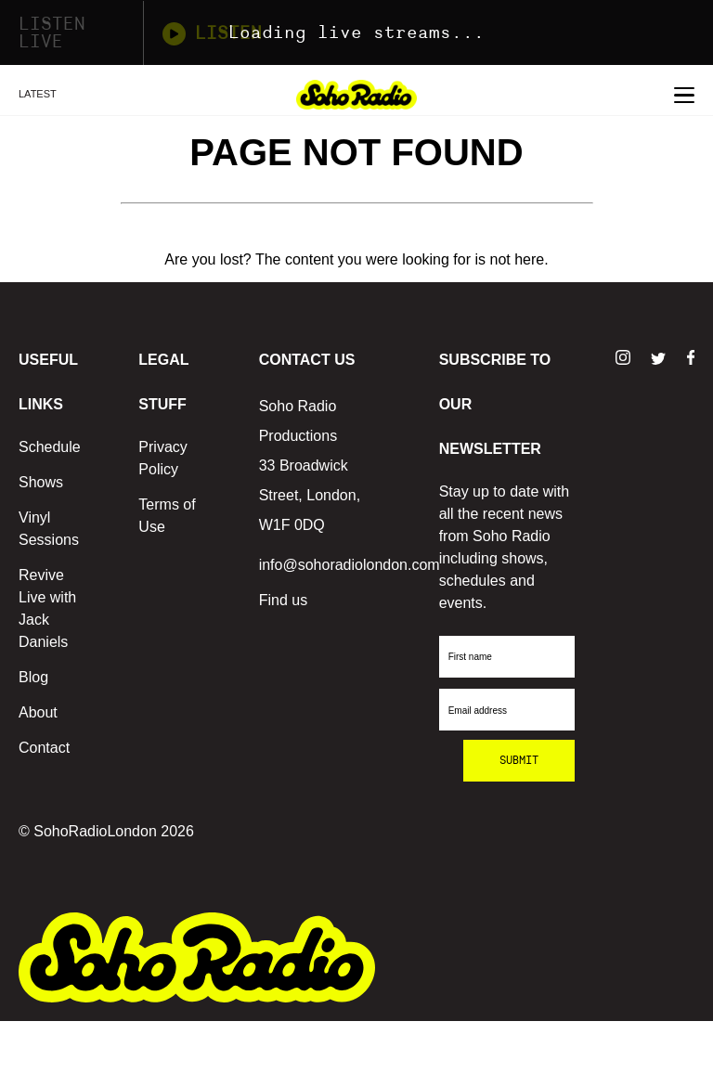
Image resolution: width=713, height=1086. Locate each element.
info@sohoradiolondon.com (349, 565)
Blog (33, 677)
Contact (44, 748)
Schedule (50, 447)
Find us (283, 600)
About (38, 712)
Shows (41, 482)
